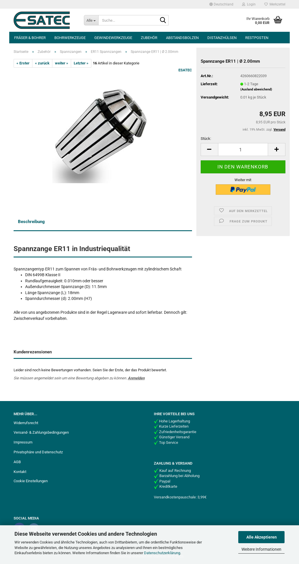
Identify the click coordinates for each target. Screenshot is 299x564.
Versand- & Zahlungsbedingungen (41, 432)
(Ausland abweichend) (256, 89)
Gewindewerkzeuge (113, 38)
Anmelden (136, 378)
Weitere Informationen (261, 549)
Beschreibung (31, 221)
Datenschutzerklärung (162, 553)
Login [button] (249, 4)
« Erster (22, 63)
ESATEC (185, 70)
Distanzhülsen (222, 38)
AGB (17, 462)
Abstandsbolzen (182, 38)
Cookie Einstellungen (31, 481)
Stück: (206, 138)
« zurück (42, 63)
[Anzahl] (243, 149)
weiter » (61, 63)
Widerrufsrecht (26, 423)
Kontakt (20, 472)
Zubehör (149, 38)
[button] (221, 4)
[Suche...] (91, 20)
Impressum (23, 442)
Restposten (256, 38)
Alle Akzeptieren (261, 537)
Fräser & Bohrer (30, 38)
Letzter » (81, 63)
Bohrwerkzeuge (70, 38)
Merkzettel (274, 4)
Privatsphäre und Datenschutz (38, 452)
